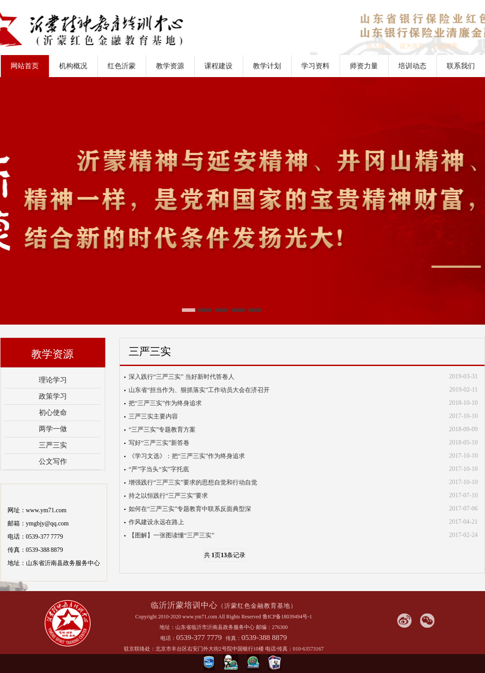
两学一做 (53, 429)
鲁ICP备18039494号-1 (287, 617)
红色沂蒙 (121, 66)
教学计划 (267, 66)
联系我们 (461, 66)
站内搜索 (445, 46)
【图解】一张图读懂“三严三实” (171, 535)
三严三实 (53, 445)
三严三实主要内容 (153, 416)
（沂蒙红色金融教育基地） (257, 606)
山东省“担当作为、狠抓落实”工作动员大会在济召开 (199, 390)
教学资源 (170, 66)
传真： (233, 638)
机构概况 (73, 66)
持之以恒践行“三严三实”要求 (168, 495)
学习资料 (315, 66)
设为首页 (412, 46)
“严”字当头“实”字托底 (159, 469)
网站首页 (25, 66)
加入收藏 (378, 46)
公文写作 (53, 461)
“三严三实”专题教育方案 (162, 429)
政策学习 (53, 396)
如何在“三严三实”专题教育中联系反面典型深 (190, 509)
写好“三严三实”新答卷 (159, 443)
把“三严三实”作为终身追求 (165, 403)
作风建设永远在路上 (156, 522)
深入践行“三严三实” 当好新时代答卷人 (181, 376)
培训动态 (412, 66)
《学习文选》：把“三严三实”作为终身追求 (187, 456)
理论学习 (53, 380)
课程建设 (218, 66)
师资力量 (364, 66)
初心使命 (53, 412)
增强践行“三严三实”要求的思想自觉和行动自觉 (193, 482)
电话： (168, 638)
